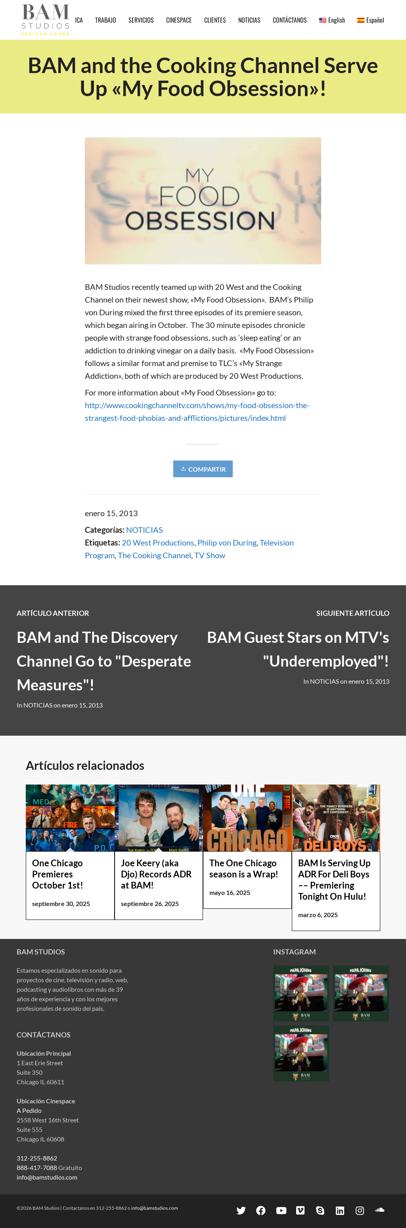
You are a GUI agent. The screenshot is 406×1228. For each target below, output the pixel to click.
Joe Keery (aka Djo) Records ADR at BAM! (156, 874)
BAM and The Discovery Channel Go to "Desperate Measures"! (104, 661)
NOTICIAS (144, 529)
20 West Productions (158, 542)
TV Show (209, 555)
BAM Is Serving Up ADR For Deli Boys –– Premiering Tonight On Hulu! (334, 880)
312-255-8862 (37, 1158)
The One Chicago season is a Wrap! (243, 868)
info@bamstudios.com (47, 1177)
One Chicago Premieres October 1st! (57, 874)
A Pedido (29, 1110)
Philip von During (227, 542)
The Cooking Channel (154, 555)
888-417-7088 (37, 1167)
